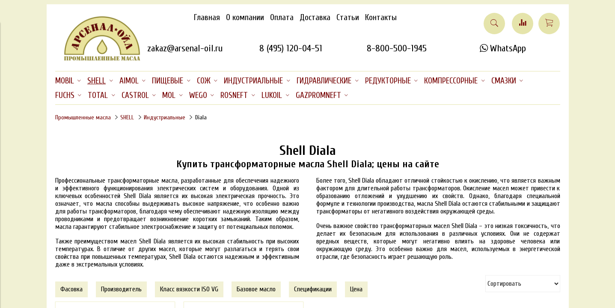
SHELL (127, 117)
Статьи (347, 17)
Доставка (315, 17)
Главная (207, 17)
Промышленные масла (83, 117)
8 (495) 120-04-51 (290, 48)
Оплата (282, 17)
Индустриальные (164, 117)
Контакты (381, 17)
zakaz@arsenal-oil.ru (185, 48)
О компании (245, 17)
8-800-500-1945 (397, 48)
